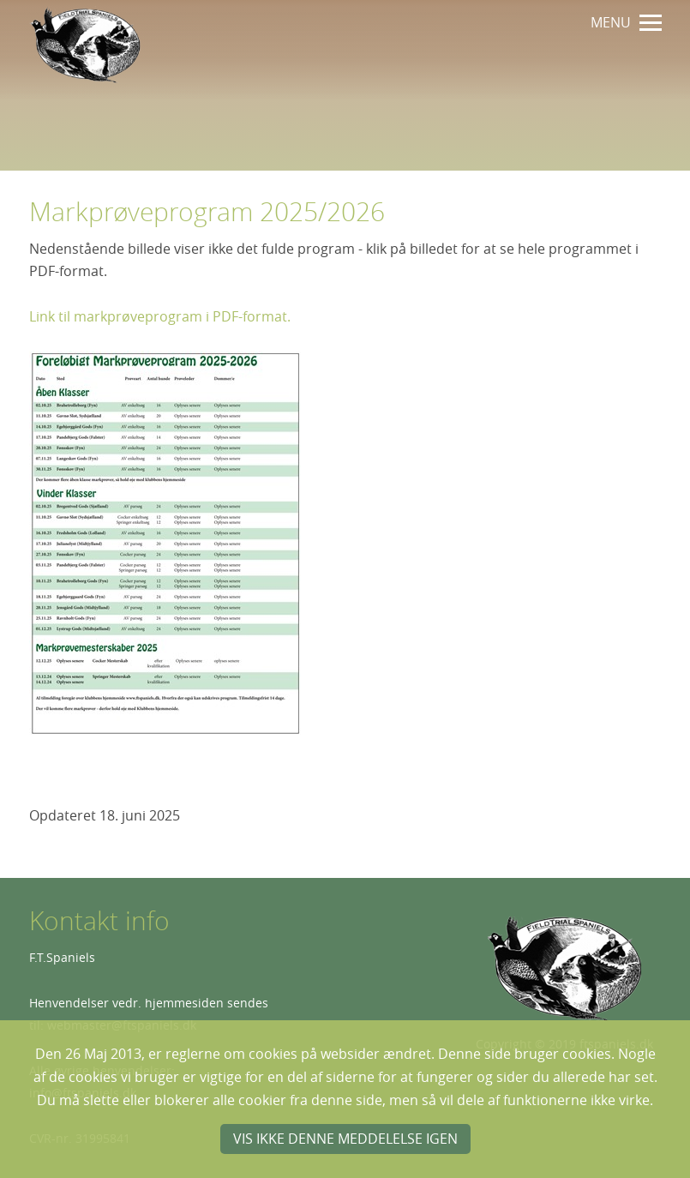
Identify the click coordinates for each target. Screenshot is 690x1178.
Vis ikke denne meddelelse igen (345, 1138)
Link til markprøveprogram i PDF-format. (160, 316)
